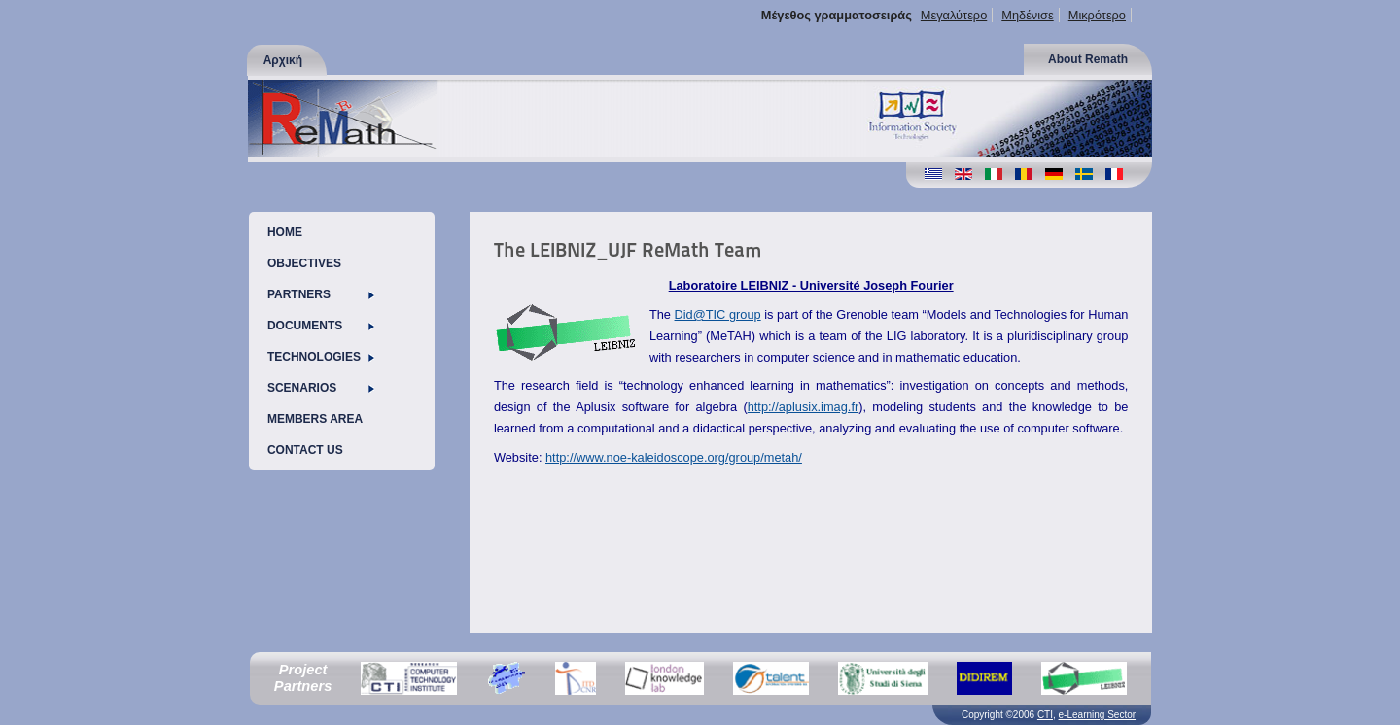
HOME (284, 232)
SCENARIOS (320, 388)
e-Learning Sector (1098, 714)
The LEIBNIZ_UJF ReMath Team (627, 249)
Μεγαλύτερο (954, 15)
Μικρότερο (1097, 15)
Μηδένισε (1027, 15)
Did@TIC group (718, 314)
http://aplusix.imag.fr (803, 406)
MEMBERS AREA (315, 419)
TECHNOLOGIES (320, 356)
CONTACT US (305, 450)
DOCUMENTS (320, 325)
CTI (1045, 714)
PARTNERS (320, 294)
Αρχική (282, 60)
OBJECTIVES (304, 263)
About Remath (1088, 59)
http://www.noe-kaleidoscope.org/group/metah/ (673, 457)
